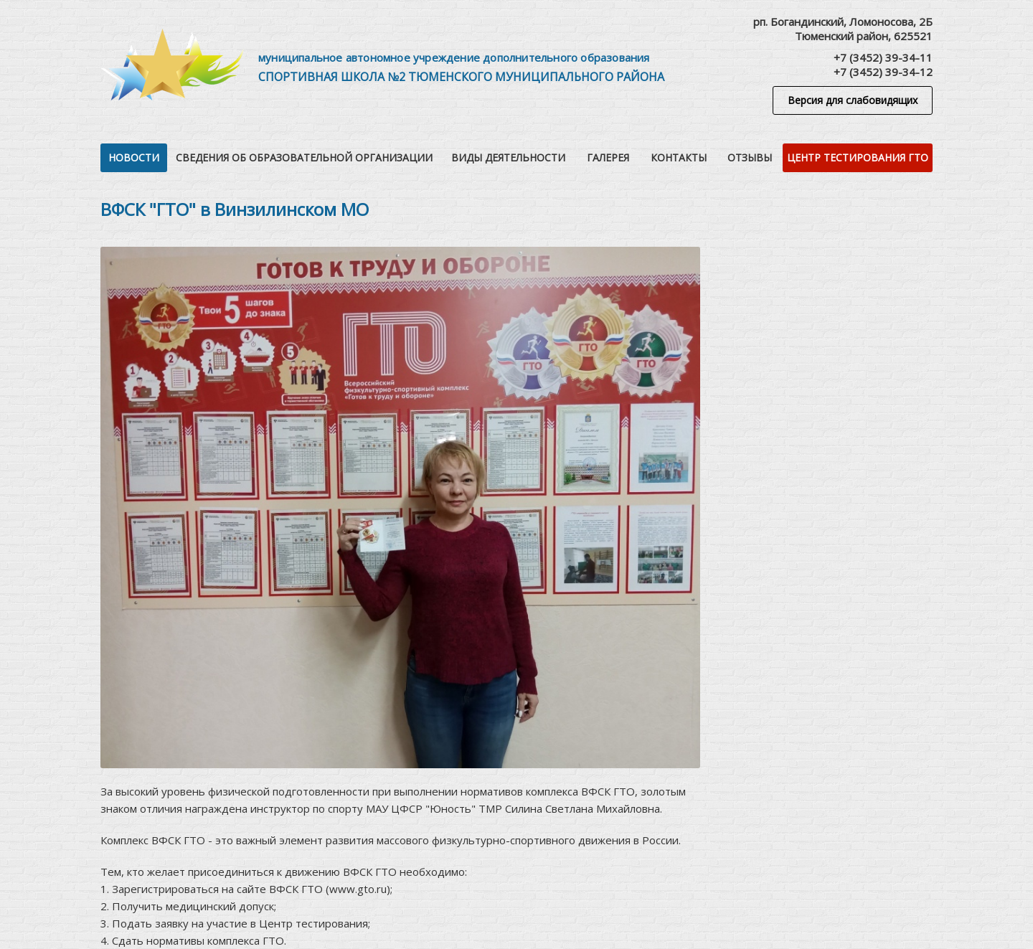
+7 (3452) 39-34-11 (883, 57)
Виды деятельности (508, 157)
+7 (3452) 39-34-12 (883, 72)
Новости (133, 157)
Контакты (679, 157)
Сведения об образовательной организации (304, 157)
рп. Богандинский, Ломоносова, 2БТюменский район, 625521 (843, 28)
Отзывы (749, 157)
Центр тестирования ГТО (857, 157)
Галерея (608, 157)
